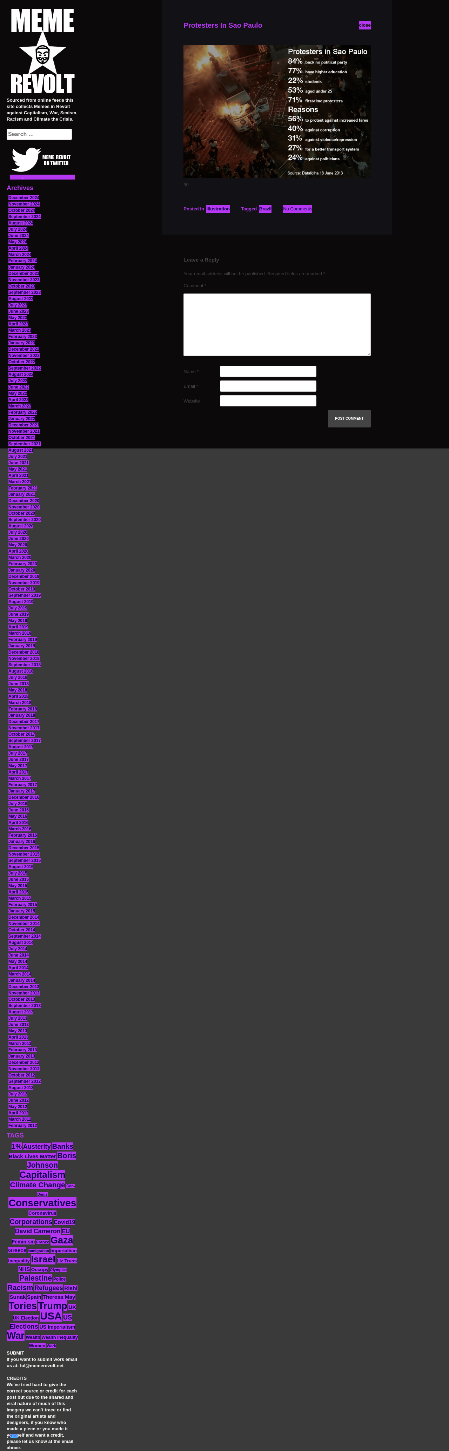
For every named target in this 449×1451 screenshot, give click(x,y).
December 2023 (23, 273)
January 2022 (21, 418)
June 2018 (18, 683)
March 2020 (19, 557)
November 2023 (24, 279)
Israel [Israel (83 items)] (43, 1259)
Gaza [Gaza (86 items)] (62, 1240)
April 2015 (18, 892)
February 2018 (22, 709)
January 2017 (21, 791)
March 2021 (19, 481)
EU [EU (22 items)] (66, 1231)
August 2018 (20, 671)
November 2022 (24, 355)
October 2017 (21, 734)
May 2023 (17, 317)
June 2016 (18, 810)
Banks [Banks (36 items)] (62, 1146)
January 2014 (21, 980)
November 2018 (24, 658)
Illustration (217, 208)
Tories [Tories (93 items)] (23, 1305)
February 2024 (22, 260)
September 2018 (24, 664)
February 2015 (22, 904)
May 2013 (17, 1030)
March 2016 (19, 828)
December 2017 (23, 721)
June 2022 (18, 387)
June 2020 (18, 538)
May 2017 (17, 765)
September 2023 (24, 292)
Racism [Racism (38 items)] (20, 1287)
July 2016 (17, 803)
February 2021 (22, 488)
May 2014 (17, 961)
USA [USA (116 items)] (51, 1316)
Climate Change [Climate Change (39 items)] (37, 1185)
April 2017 (18, 772)
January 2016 (21, 841)
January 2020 (21, 570)
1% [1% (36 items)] (17, 1146)
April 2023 (18, 324)
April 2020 (18, 551)
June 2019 (18, 614)
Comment (194, 285)
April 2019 (18, 627)
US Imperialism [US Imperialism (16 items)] (57, 1327)
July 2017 (17, 753)
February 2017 (22, 784)
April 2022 (18, 399)
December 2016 (23, 797)
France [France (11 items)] (42, 1242)
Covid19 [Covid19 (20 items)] (64, 1222)
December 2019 (23, 576)
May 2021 (17, 469)
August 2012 (20, 1087)
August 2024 (20, 223)
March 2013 (19, 1043)
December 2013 (23, 986)
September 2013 (24, 1005)
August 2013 (20, 1012)
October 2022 (21, 361)
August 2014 (20, 942)
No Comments (297, 208)
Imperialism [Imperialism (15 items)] (64, 1250)
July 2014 (17, 948)
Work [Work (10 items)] (51, 1346)
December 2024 (23, 197)
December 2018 (23, 652)
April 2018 (18, 696)
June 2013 (18, 1024)
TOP (14, 1436)
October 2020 (21, 513)
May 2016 (17, 816)
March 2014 (19, 974)
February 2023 (22, 336)
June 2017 (18, 759)
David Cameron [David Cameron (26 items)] (38, 1231)
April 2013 (18, 1037)
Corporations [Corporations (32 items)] (31, 1222)
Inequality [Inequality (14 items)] (19, 1260)
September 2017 (24, 740)
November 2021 (24, 431)
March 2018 (19, 702)
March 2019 (19, 633)
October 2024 (21, 210)
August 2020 (20, 526)
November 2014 (24, 923)
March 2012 (19, 1119)
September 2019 (24, 595)
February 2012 (22, 1125)
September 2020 (24, 519)
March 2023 (19, 330)
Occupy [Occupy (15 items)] (40, 1269)
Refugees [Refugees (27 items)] (48, 1287)
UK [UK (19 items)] (72, 1307)
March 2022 (19, 406)
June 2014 (18, 955)
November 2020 (24, 507)
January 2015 (21, 911)
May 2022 (17, 393)
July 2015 (17, 873)
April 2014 (18, 967)
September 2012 (24, 1081)
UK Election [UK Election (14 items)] (26, 1318)
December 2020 (23, 500)
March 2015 (19, 898)
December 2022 (23, 349)
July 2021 (17, 456)
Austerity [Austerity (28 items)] (37, 1146)
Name (191, 371)
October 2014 (21, 929)
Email (190, 386)
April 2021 (18, 475)
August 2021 (20, 450)
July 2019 (17, 608)
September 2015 (24, 860)
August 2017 (20, 746)
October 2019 (21, 589)
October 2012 (21, 1075)
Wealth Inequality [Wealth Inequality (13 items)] (59, 1337)
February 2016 (22, 835)
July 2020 (17, 532)
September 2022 (24, 368)
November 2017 (24, 728)
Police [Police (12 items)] (59, 1279)
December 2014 (23, 917)
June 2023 (18, 311)
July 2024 (17, 229)
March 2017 (19, 778)
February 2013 (22, 1049)
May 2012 (17, 1106)
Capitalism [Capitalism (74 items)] (43, 1175)
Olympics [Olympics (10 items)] (58, 1270)
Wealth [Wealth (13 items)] (33, 1337)
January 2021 (21, 494)
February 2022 (22, 412)
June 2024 (18, 235)
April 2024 (18, 248)
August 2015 (20, 866)
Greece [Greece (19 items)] (17, 1250)
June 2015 (18, 879)
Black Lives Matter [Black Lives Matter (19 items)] (32, 1156)
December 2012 (23, 1062)
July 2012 (17, 1094)
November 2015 (24, 854)
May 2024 (17, 241)
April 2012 (18, 1113)
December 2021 (23, 425)
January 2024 (21, 267)
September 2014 (24, 936)
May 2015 (17, 885)
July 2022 (17, 380)
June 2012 (18, 1100)
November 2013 (24, 993)
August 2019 (20, 601)
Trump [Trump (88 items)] (52, 1305)
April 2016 (18, 822)
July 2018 (17, 677)
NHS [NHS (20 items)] (24, 1269)
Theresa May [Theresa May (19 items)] (59, 1297)
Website (191, 401)
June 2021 (18, 462)
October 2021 (21, 437)
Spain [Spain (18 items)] (34, 1297)
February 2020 (22, 563)
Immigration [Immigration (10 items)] (38, 1251)
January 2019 (21, 645)
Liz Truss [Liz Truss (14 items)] (67, 1260)
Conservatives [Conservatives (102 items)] (42, 1202)
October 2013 (21, 999)
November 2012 (24, 1068)
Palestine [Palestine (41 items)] (35, 1278)
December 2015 (23, 847)
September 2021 (24, 443)
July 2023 (17, 305)
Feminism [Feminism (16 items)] (23, 1241)
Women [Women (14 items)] (37, 1345)
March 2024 (19, 254)
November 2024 (24, 204)
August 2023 (20, 298)
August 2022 (20, 374)
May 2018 (17, 690)
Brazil (265, 208)
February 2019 (22, 639)
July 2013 (17, 1018)
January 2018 (21, 715)
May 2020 (17, 544)
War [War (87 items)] (16, 1335)
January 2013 (21, 1056)
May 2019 (17, 620)
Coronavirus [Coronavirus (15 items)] (42, 1213)
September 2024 (24, 216)
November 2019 (24, 582)
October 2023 (21, 286)
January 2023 (21, 342)
